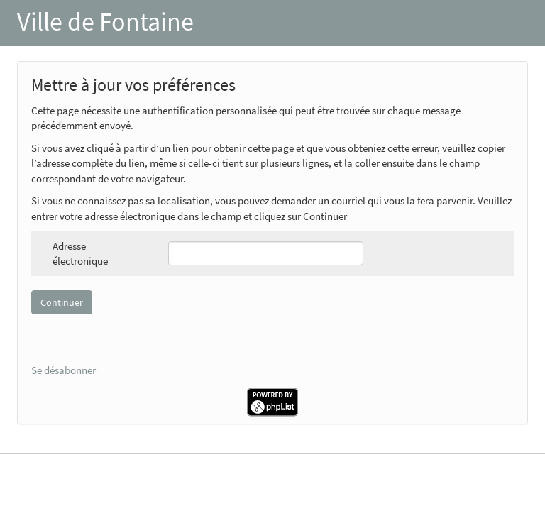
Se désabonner (63, 370)
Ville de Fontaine (105, 22)
